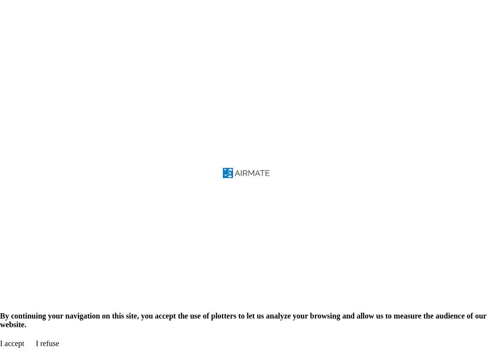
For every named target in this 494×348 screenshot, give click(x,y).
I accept (12, 343)
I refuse (47, 343)
